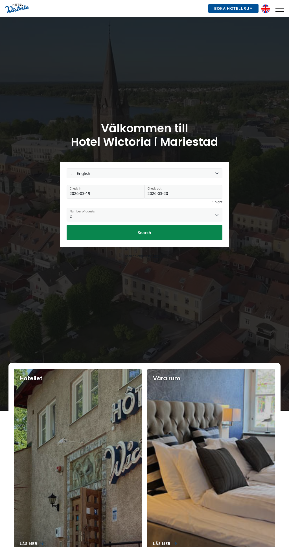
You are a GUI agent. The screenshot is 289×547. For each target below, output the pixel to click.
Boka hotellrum (232, 8)
